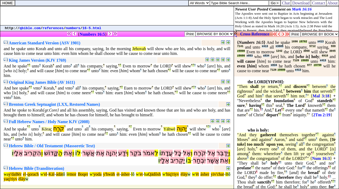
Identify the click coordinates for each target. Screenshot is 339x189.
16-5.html (92, 28)
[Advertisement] (117, 16)
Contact (318, 3)
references (53, 28)
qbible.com (30, 28)
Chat (286, 3)
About (332, 3)
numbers (73, 28)
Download (301, 3)
